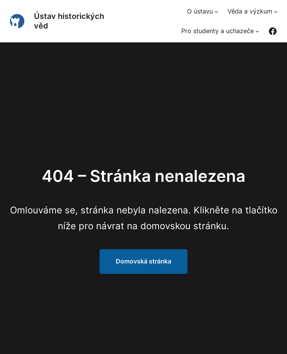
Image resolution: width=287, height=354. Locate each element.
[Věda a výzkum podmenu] (276, 11)
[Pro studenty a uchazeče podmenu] (257, 31)
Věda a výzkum (250, 11)
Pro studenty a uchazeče (217, 31)
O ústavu (200, 11)
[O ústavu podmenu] (216, 11)
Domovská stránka (143, 261)
